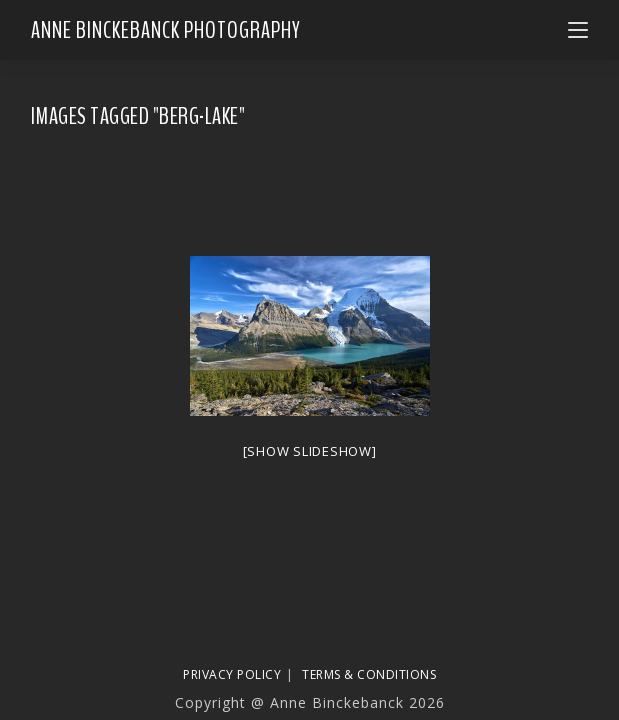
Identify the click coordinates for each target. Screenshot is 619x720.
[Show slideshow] (310, 451)
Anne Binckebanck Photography (166, 30)
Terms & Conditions (369, 674)
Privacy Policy (232, 674)
